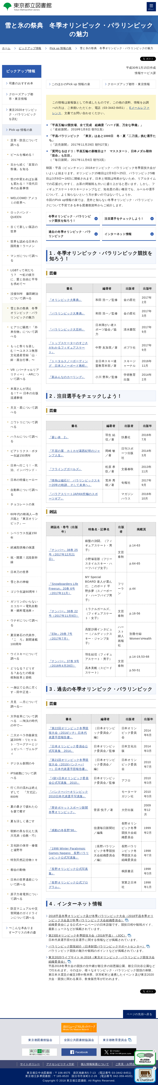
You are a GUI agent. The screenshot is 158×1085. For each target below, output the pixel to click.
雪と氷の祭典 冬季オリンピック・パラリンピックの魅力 (24, 313)
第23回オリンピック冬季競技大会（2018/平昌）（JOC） (88, 935)
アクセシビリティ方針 (60, 1064)
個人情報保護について (95, 1064)
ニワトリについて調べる (24, 424)
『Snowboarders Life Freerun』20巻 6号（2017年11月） (63, 588)
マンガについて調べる (24, 258)
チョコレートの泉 (22, 504)
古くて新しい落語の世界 (24, 229)
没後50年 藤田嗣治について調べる (24, 296)
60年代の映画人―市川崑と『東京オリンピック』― (24, 518)
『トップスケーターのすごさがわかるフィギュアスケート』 (68, 347)
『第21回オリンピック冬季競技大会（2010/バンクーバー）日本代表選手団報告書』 (68, 764)
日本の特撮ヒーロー (24, 479)
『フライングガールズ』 (65, 469)
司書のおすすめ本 (21, 83)
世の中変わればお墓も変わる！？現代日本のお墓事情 (24, 183)
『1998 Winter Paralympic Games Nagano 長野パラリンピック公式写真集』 (69, 853)
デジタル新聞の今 (22, 763)
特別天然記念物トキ (24, 859)
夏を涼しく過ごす (22, 821)
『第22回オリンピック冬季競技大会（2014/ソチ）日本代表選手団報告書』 (68, 733)
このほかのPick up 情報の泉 (71, 84)
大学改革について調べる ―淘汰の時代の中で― (24, 721)
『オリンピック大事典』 (65, 299)
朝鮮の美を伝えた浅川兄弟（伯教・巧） (24, 833)
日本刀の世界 (19, 572)
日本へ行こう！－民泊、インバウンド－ (24, 468)
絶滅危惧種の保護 (22, 547)
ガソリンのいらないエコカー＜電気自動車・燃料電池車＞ (24, 606)
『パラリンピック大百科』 (67, 329)
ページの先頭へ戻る (139, 1014)
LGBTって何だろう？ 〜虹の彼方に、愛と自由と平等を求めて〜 (24, 277)
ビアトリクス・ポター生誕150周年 (24, 453)
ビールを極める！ (22, 154)
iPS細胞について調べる (23, 775)
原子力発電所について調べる (24, 896)
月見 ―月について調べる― (24, 704)
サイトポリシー (30, 1064)
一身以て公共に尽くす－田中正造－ (24, 690)
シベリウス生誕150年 (23, 535)
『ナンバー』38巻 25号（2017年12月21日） (63, 554)
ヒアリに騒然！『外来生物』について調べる (24, 332)
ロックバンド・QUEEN (21, 215)
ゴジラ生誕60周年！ (24, 591)
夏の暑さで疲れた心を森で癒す (24, 809)
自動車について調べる (24, 492)
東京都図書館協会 (40, 1040)
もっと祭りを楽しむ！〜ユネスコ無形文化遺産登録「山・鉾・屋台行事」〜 (24, 352)
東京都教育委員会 (115, 1040)
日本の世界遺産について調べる (24, 882)
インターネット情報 (118, 234)
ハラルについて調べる (24, 439)
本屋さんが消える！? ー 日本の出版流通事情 (24, 393)
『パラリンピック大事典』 (67, 313)
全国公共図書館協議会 (79, 1040)
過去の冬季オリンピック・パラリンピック (70, 234)
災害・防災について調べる (24, 142)
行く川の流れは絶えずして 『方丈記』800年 (24, 792)
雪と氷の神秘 (19, 581)
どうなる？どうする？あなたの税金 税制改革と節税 (24, 673)
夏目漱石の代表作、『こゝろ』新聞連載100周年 (24, 639)
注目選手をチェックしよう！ (124, 218)
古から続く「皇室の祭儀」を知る (24, 167)
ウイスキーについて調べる (24, 656)
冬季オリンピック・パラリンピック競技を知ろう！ (70, 218)
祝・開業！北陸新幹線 (24, 560)
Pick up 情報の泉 (21, 129)
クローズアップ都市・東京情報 (129, 84)
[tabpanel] (79, 1027)
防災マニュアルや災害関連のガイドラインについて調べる (24, 913)
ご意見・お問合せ (126, 1064)
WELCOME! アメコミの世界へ (23, 200)
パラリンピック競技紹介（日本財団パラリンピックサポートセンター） (97, 946)
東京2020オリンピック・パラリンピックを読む (23, 114)
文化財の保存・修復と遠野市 (24, 848)
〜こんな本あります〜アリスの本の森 (22, 930)
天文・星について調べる (24, 410)
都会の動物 (18, 869)
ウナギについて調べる (24, 623)
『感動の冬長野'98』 (63, 830)
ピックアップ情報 (20, 71)
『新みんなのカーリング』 (67, 377)
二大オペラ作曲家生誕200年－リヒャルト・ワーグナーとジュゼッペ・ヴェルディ (24, 744)
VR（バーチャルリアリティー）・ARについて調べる (24, 374)
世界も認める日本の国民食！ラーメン (24, 244)
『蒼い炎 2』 (59, 437)
